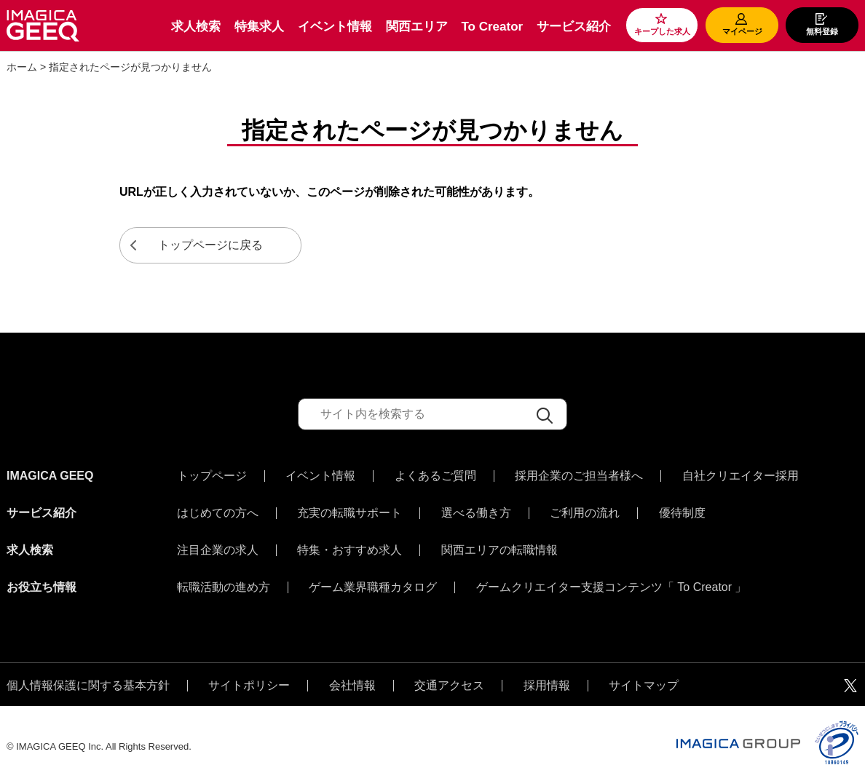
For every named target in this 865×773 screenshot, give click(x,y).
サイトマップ (644, 671)
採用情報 (547, 671)
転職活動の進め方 (223, 576)
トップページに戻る (210, 245)
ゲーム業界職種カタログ (373, 576)
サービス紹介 (574, 26)
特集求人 (259, 26)
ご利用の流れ (585, 509)
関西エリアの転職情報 (499, 543)
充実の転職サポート (349, 509)
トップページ (212, 476)
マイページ (742, 31)
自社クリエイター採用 (740, 476)
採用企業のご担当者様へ (579, 476)
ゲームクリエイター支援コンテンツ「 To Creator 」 (611, 576)
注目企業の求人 (217, 543)
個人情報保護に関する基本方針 (88, 671)
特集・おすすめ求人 (349, 543)
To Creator (492, 26)
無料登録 (822, 31)
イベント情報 (335, 26)
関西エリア (417, 26)
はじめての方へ (217, 509)
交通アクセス (449, 671)
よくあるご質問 (435, 476)
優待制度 (682, 509)
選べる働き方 (476, 509)
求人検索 (196, 26)
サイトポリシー (249, 671)
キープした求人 (662, 31)
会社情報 (352, 671)
